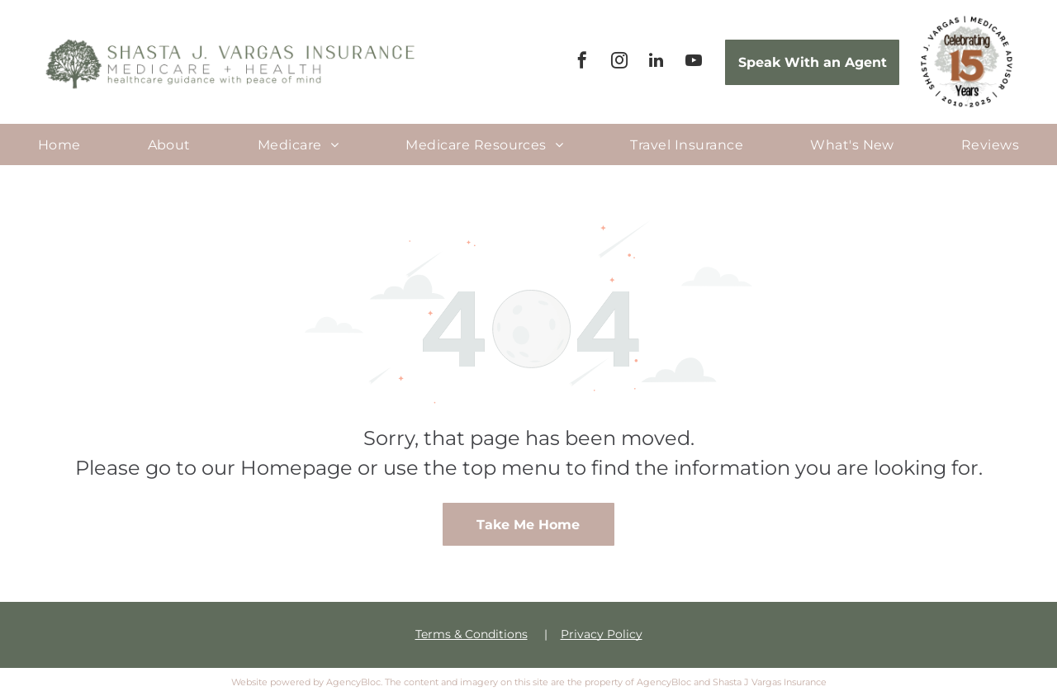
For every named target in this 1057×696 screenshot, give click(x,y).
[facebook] (582, 62)
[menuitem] (59, 144)
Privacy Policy (601, 634)
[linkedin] (656, 62)
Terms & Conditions (471, 634)
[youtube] (693, 62)
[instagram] (619, 62)
